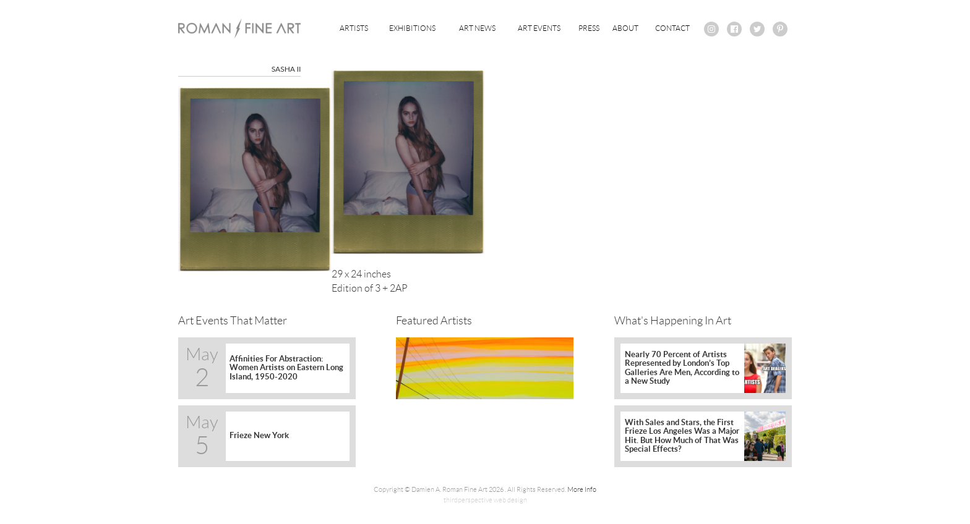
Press (588, 28)
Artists (354, 28)
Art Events (539, 28)
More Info (581, 489)
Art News (477, 28)
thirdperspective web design (485, 500)
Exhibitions (412, 28)
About (625, 28)
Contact (672, 28)
